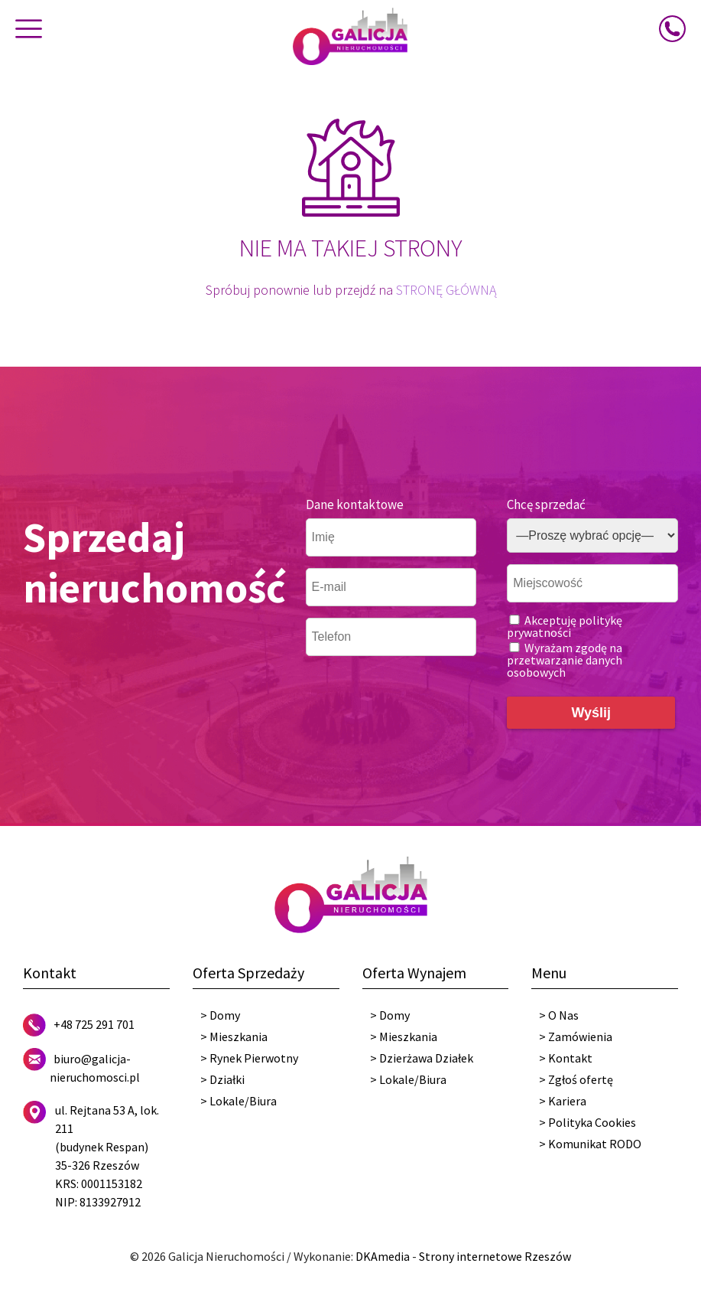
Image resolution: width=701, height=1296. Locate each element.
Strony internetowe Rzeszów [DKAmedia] (495, 1256)
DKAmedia (382, 1256)
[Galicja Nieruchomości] (350, 35)
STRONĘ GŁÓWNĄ (446, 290)
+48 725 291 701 (94, 1024)
